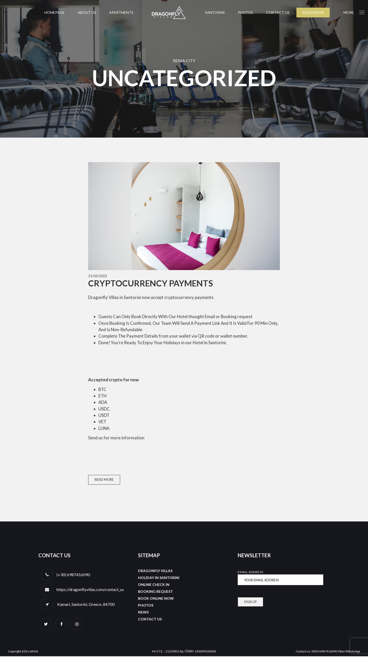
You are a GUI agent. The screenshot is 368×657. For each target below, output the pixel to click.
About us (87, 12)
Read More (104, 480)
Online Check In (153, 585)
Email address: (280, 578)
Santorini (215, 12)
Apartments (121, 12)
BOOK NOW (313, 12)
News (143, 613)
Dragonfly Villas (155, 571)
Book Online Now (156, 599)
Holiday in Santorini (158, 578)
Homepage (54, 12)
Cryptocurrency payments (150, 283)
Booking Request (155, 592)
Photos (245, 12)
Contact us (278, 12)
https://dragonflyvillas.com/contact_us (90, 590)
